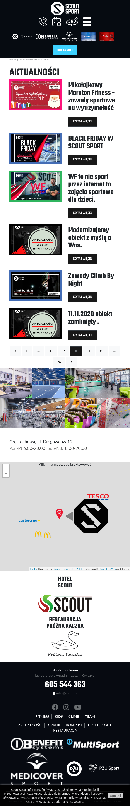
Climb (73, 716)
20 (101, 351)
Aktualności (31, 59)
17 (63, 351)
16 (51, 351)
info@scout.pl (66, 693)
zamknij (115, 795)
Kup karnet (65, 50)
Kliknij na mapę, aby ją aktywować (65, 464)
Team (90, 716)
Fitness (42, 716)
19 (88, 351)
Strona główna (16, 59)
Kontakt (74, 725)
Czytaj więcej (82, 121)
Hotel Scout (99, 725)
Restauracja (65, 730)
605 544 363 (65, 684)
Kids (59, 716)
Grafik (54, 725)
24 (59, 362)
